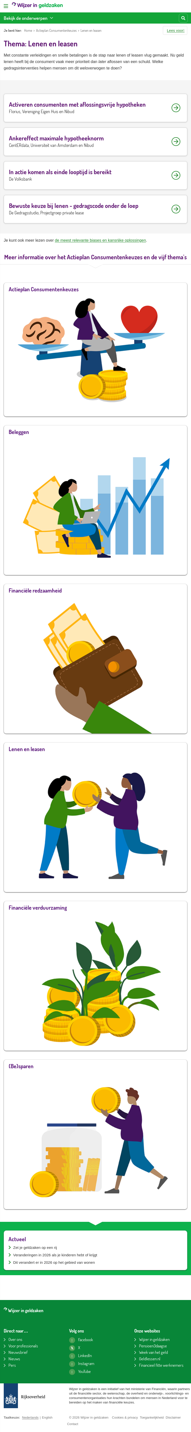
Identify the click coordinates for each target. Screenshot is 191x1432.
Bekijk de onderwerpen (26, 18)
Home (28, 30)
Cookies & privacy (125, 1417)
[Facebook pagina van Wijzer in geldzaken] (81, 1340)
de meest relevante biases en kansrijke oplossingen (100, 240)
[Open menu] (6, 6)
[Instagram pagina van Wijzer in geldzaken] (81, 1364)
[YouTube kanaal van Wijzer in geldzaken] (80, 1372)
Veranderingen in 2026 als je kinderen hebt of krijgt (55, 1255)
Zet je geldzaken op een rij (35, 1247)
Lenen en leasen (91, 30)
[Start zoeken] (183, 18)
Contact (72, 1424)
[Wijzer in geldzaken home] (37, 6)
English (47, 1417)
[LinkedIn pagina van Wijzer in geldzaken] (80, 1356)
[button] (175, 30)
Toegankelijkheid (152, 1417)
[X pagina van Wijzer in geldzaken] (74, 1348)
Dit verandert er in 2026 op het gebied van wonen (54, 1262)
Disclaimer (173, 1417)
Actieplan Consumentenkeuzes (56, 30)
